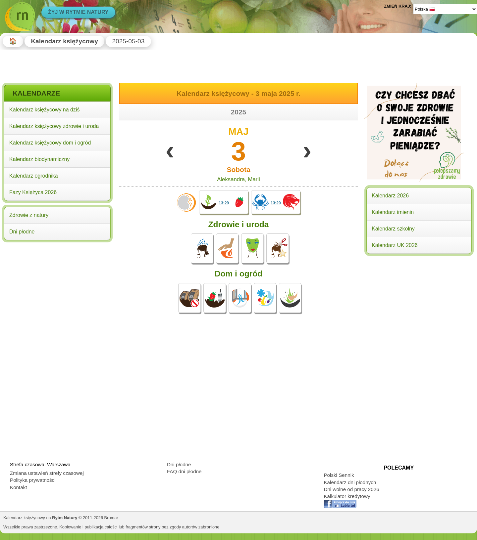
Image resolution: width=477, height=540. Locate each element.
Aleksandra (231, 179)
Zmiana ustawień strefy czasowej (47, 473)
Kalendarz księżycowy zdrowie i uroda (54, 126)
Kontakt (18, 487)
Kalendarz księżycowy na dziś (44, 109)
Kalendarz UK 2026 (395, 245)
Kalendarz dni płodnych (350, 482)
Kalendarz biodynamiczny (39, 159)
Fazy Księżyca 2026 (33, 192)
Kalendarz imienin (393, 212)
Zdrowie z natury (28, 215)
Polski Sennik (339, 475)
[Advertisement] (57, 287)
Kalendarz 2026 (390, 195)
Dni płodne (22, 231)
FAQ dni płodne (184, 471)
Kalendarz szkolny (393, 228)
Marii (254, 179)
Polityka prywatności (33, 480)
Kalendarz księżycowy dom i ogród (50, 142)
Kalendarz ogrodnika (33, 176)
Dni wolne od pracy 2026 (351, 489)
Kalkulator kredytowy (347, 496)
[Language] (445, 9)
